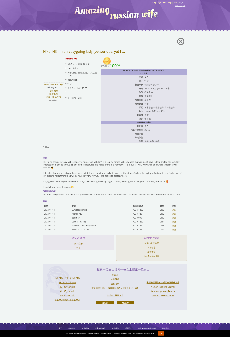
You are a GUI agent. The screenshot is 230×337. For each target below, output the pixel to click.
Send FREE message (53, 84)
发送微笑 (151, 251)
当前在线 (115, 283)
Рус (159, 2)
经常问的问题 (100, 328)
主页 (60, 328)
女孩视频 (115, 279)
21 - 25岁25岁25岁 (67, 282)
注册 (78, 247)
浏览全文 (105, 302)
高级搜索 (125, 302)
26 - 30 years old (67, 286)
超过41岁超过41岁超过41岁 (67, 299)
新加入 (115, 274)
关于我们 (115, 328)
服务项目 (71, 328)
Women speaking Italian (163, 295)
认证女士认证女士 (115, 295)
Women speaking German (162, 286)
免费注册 (78, 243)
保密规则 (165, 328)
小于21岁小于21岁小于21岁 (67, 278)
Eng (154, 2)
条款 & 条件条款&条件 (147, 328)
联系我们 (128, 328)
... (46, 150)
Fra (164, 2)
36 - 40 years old (67, 295)
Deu (175, 2)
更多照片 (53, 90)
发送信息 (151, 247)
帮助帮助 (85, 328)
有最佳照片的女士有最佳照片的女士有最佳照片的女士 (115, 289)
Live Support (180, 5)
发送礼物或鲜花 (53, 96)
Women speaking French (163, 291)
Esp (169, 2)
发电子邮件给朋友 (151, 256)
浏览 (174, 209)
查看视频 (53, 93)
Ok (161, 333)
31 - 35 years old (67, 291)
